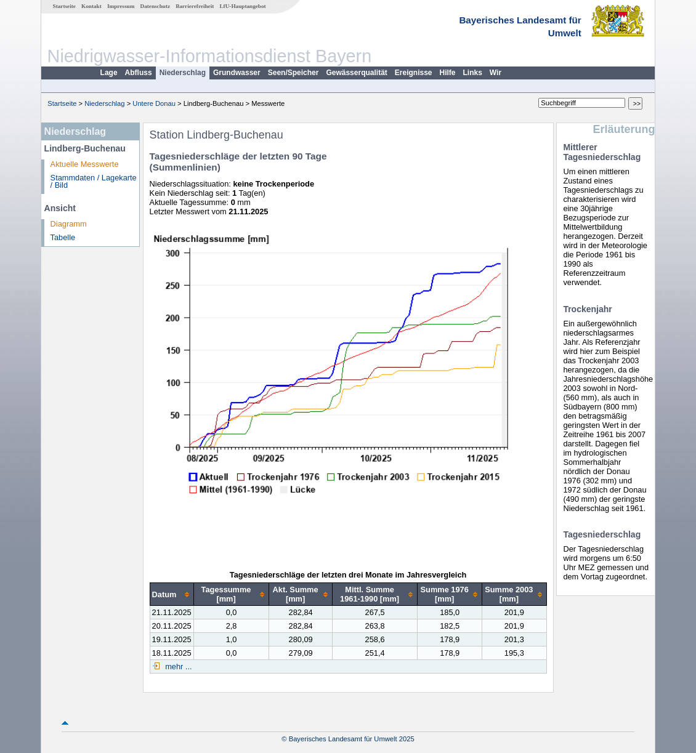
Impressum (120, 6)
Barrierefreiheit (195, 6)
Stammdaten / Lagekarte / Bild (94, 181)
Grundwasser (237, 72)
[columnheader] (171, 594)
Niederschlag (183, 72)
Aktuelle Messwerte (85, 164)
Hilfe (448, 72)
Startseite (64, 6)
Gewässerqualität (356, 72)
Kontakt (91, 6)
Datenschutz (155, 6)
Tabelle (63, 237)
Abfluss (138, 72)
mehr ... (177, 666)
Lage (109, 72)
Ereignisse (413, 72)
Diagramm (69, 223)
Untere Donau (154, 103)
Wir (495, 72)
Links (472, 72)
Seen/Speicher (293, 72)
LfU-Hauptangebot (242, 6)
